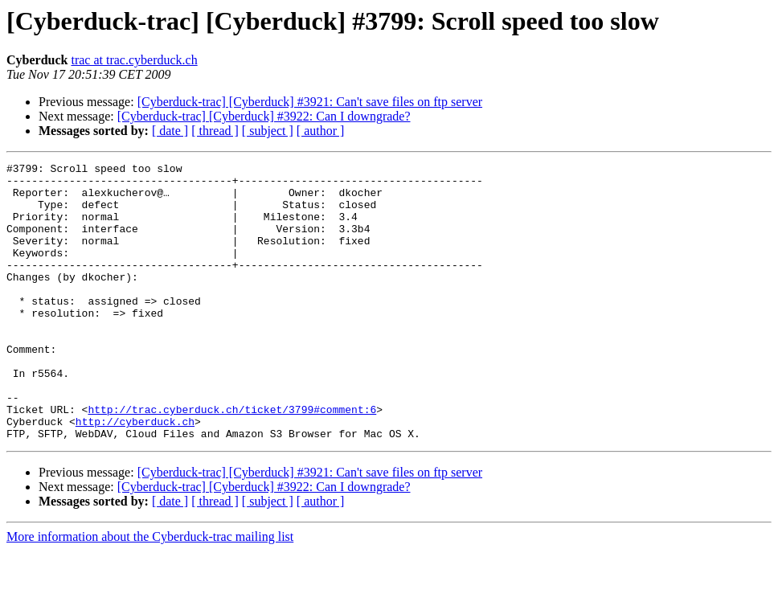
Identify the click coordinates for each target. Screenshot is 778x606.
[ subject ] (267, 130)
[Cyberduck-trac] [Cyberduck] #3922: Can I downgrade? (264, 116)
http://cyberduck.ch (135, 474)
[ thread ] (215, 130)
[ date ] (170, 130)
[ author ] (321, 130)
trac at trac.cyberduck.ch (134, 60)
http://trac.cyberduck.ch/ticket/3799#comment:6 (232, 459)
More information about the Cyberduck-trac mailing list (149, 592)
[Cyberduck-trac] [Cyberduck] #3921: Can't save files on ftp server (309, 102)
